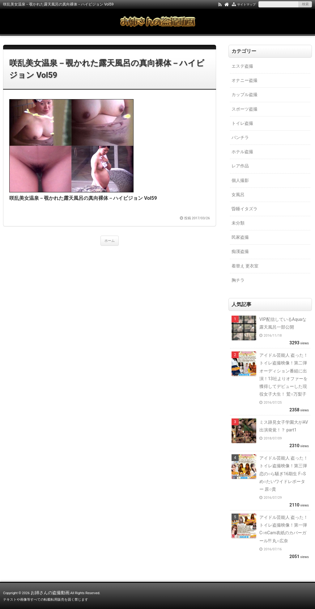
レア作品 (240, 165)
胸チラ (238, 280)
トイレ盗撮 (242, 123)
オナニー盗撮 (245, 80)
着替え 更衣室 (245, 265)
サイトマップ (246, 4)
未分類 (238, 222)
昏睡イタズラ (245, 208)
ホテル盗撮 (242, 151)
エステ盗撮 (242, 66)
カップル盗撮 (245, 94)
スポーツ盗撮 (245, 109)
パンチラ (240, 137)
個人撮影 (240, 180)
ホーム (109, 241)
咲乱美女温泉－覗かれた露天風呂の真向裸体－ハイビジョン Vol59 (106, 69)
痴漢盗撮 (240, 251)
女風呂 (238, 194)
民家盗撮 (240, 237)
